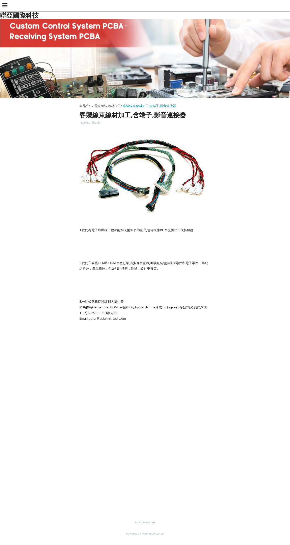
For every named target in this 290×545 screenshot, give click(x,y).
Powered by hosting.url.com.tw (145, 533)
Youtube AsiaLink (145, 522)
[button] (5, 5)
